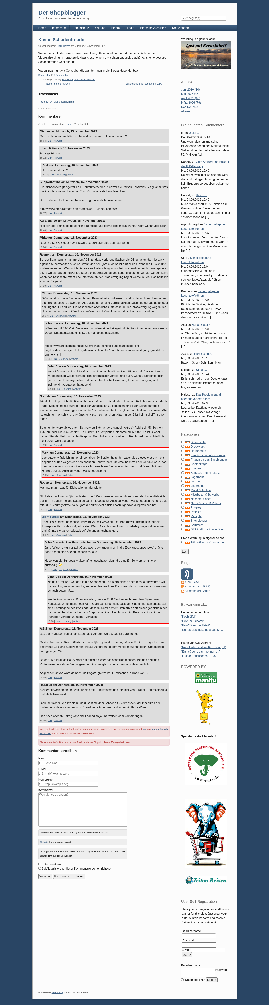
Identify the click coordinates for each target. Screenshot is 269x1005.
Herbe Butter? (201, 324)
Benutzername (191, 931)
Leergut (196, 481)
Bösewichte (44, 75)
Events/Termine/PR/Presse (208, 455)
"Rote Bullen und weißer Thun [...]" (203, 647)
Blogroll (116, 27)
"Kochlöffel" (188, 616)
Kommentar (46, 790)
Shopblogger (199, 520)
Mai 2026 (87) (190, 93)
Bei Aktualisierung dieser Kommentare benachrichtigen (77, 868)
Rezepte (196, 516)
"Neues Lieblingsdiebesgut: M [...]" (203, 629)
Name (42, 758)
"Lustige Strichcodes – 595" (199, 655)
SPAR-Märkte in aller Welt (207, 529)
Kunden (196, 468)
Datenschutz (80, 27)
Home (42, 27)
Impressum (59, 27)
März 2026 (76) (191, 102)
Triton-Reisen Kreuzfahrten (208, 542)
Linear (69, 124)
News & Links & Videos (206, 503)
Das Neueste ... (191, 107)
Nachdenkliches (201, 498)
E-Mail (42, 769)
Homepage (45, 779)
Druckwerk (198, 446)
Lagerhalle (197, 477)
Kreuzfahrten (180, 27)
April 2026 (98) (190, 98)
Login (130, 27)
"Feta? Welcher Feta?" (195, 625)
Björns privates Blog (153, 27)
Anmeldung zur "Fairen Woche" (78, 79)
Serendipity (57, 992)
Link (50, 140)
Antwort (58, 140)
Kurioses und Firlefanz (205, 472)
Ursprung (61, 174)
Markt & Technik (201, 490)
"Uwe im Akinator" (192, 621)
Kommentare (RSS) (197, 586)
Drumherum (198, 450)
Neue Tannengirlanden (58, 83)
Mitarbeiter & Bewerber (206, 494)
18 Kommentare (60, 75)
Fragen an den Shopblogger (209, 459)
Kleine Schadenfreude (61, 39)
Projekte (196, 511)
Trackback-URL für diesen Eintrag (56, 101)
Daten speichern (195, 979)
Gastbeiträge (199, 464)
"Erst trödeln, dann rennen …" (200, 651)
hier (144, 729)
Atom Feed (192, 582)
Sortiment (197, 525)
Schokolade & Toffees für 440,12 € (144, 83)
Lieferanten (198, 485)
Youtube (100, 27)
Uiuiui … (194, 132)
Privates (196, 507)
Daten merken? (51, 864)
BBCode (43, 842)
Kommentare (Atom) (198, 590)
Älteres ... (187, 111)
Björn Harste (63, 46)
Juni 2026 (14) (190, 89)
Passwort (188, 940)
